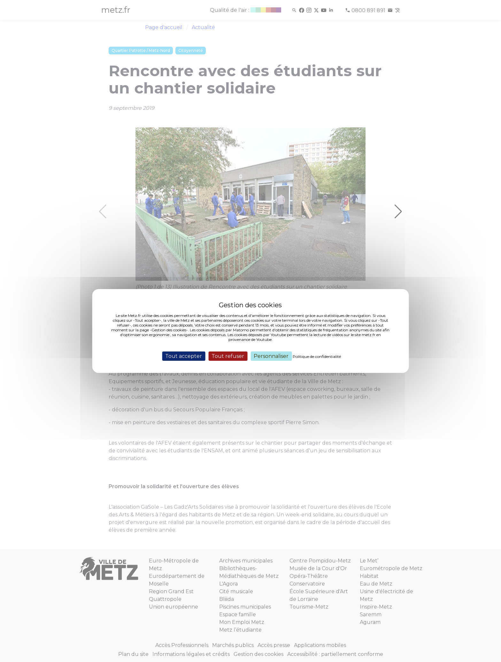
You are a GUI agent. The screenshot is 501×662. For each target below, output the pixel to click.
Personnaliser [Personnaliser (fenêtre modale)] (271, 356)
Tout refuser (228, 356)
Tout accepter (183, 356)
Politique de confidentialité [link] (317, 356)
